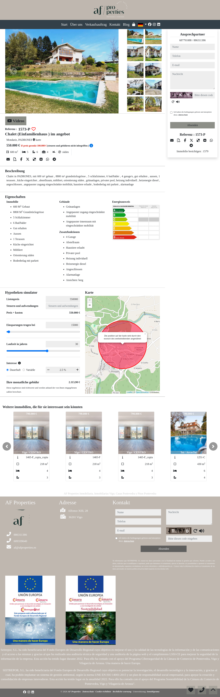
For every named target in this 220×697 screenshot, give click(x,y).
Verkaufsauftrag (96, 24)
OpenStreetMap (142, 392)
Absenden (192, 125)
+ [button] (90, 300)
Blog (126, 24)
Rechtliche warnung (122, 691)
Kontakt (114, 24)
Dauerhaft (15, 369)
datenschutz (183, 115)
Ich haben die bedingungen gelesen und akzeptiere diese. (193, 113)
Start (64, 24)
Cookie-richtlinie (103, 691)
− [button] (90, 305)
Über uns (76, 24)
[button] (7, 446)
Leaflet (129, 392)
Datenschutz (88, 691)
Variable (30, 369)
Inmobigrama (153, 691)
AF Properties (74, 691)
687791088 (185, 40)
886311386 (200, 40)
